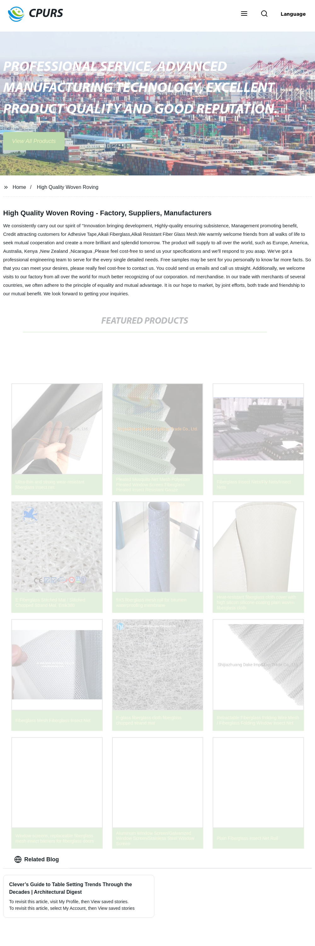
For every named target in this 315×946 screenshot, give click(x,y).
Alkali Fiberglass (114, 234)
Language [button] (293, 14)
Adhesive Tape (82, 234)
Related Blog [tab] (36, 859)
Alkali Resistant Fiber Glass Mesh (164, 234)
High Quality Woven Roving (67, 187)
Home (19, 187)
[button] (244, 14)
